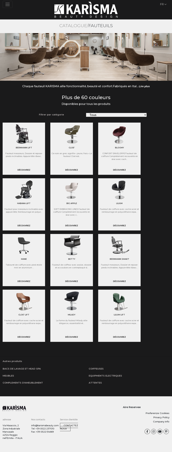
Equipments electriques (105, 375)
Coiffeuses (96, 368)
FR (163, 4)
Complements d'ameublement (23, 382)
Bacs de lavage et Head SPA (22, 368)
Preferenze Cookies (157, 413)
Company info (161, 421)
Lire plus (144, 86)
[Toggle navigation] (7, 4)
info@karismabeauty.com (45, 425)
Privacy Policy (161, 417)
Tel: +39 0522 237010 (42, 428)
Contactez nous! (69, 427)
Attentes (95, 382)
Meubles (8, 375)
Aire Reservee (132, 407)
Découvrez (24, 170)
